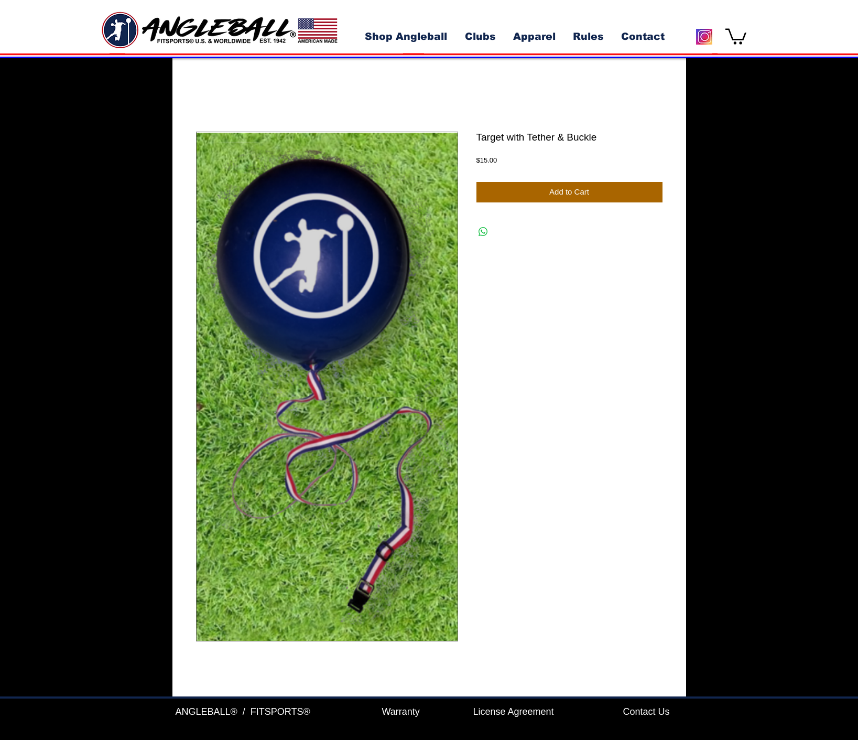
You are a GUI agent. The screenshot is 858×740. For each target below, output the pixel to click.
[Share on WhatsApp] (483, 232)
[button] (735, 36)
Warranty (401, 711)
